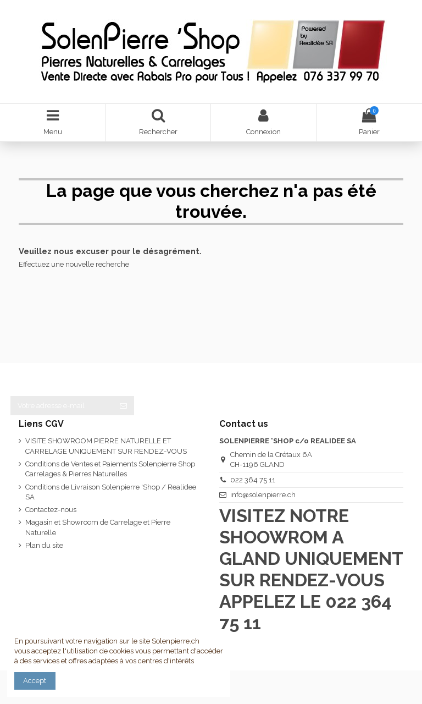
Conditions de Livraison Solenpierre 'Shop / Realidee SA (110, 492)
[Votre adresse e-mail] (61, 405)
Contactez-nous (50, 509)
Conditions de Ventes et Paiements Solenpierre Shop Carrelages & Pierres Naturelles (110, 469)
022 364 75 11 (252, 480)
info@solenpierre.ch (263, 495)
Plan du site (44, 545)
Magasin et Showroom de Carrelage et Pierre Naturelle (97, 527)
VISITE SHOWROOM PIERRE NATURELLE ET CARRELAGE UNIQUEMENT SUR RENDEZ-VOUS (106, 446)
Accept (34, 680)
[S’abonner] (123, 405)
